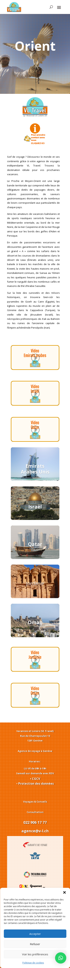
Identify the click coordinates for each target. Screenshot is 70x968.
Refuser (35, 944)
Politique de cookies (33, 962)
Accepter (35, 934)
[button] (64, 892)
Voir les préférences (35, 954)
